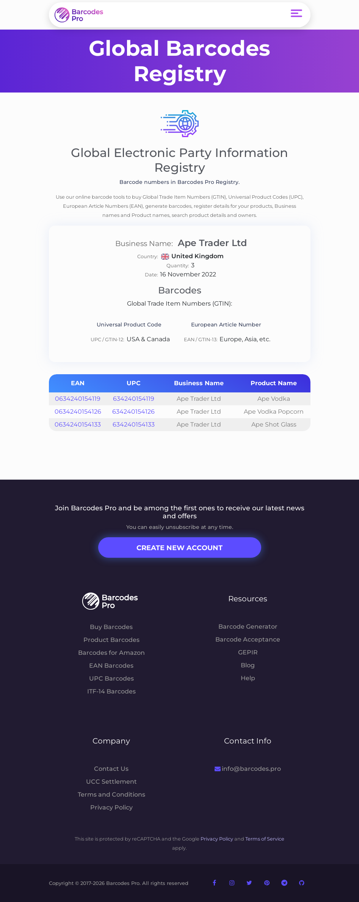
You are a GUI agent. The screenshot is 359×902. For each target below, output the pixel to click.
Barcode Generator (247, 626)
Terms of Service (264, 839)
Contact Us (111, 768)
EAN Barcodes (111, 665)
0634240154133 (78, 424)
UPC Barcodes (111, 678)
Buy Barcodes (111, 627)
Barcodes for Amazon (111, 652)
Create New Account (179, 548)
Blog (248, 665)
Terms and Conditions (111, 794)
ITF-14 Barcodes (111, 691)
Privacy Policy (111, 807)
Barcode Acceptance (247, 639)
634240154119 (133, 398)
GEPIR (248, 652)
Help (248, 678)
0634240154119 (77, 398)
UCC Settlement (111, 781)
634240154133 (134, 424)
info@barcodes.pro (248, 768)
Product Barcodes (111, 639)
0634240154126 (78, 411)
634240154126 (133, 411)
